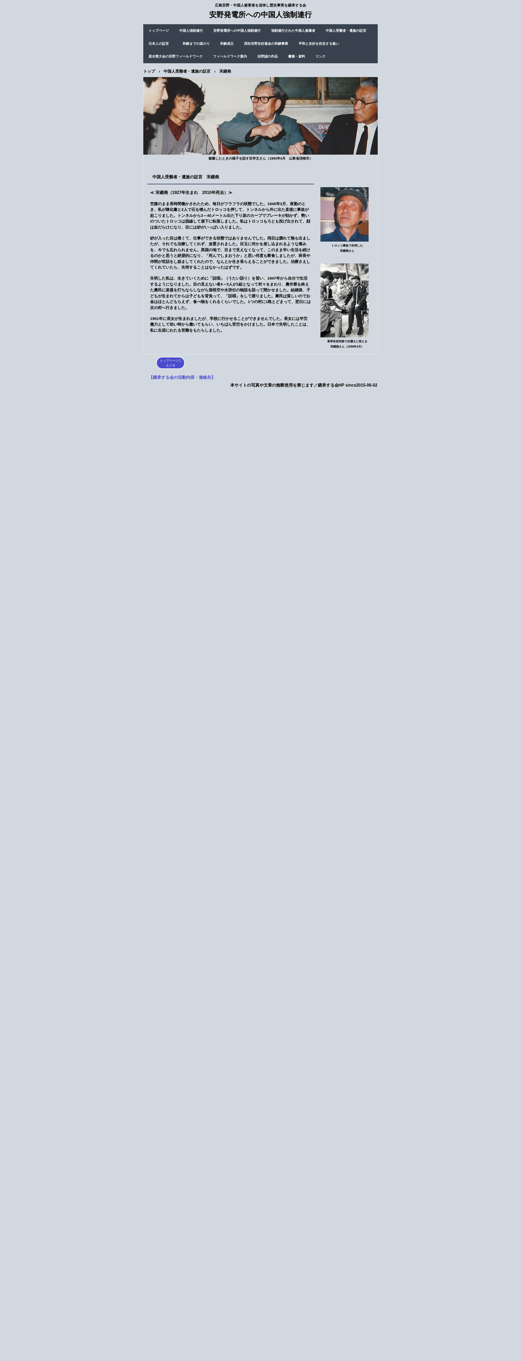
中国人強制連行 (191, 31)
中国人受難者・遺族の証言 (346, 31)
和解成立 (227, 44)
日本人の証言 (160, 44)
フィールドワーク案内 (230, 56)
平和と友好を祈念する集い (319, 44)
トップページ (158, 31)
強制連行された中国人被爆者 (293, 31)
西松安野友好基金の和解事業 (266, 44)
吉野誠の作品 (267, 56)
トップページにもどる (171, 363)
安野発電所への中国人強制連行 (237, 31)
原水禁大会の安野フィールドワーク (175, 56)
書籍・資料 (296, 56)
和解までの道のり (196, 44)
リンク (320, 56)
